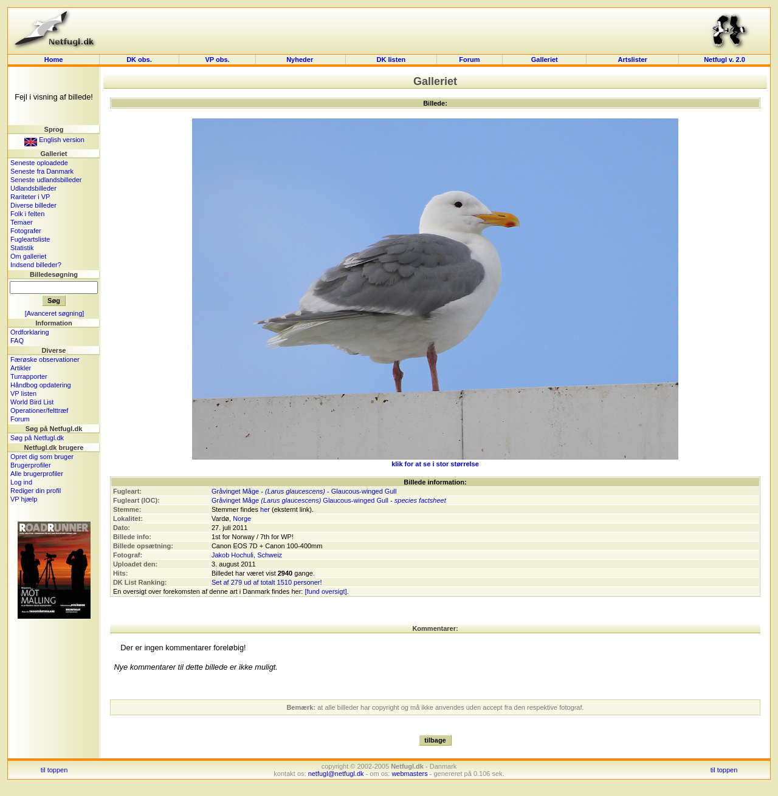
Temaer (21, 222)
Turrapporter (28, 376)
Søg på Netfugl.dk (37, 437)
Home (53, 59)
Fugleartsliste (30, 239)
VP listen (23, 393)
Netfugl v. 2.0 (724, 59)
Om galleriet (28, 256)
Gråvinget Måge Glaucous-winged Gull (300, 500)
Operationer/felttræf (39, 410)
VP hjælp (23, 499)
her (265, 509)
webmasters (409, 773)
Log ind (21, 482)
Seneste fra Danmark (42, 171)
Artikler (20, 368)
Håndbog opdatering (40, 385)
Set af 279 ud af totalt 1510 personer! (267, 582)
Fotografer (25, 230)
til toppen (54, 770)
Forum (469, 59)
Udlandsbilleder (33, 188)
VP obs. (217, 59)
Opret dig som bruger (42, 456)
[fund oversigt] (325, 591)
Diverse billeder (33, 205)
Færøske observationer (45, 359)
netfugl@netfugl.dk (336, 773)
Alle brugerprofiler (36, 473)
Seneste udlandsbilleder (45, 179)
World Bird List (31, 402)
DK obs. (139, 59)
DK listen (391, 59)
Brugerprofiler (30, 465)
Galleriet (544, 59)
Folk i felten (27, 213)
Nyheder (300, 59)
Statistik (22, 247)
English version (54, 139)
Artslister (632, 59)
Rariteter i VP (30, 196)
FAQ (17, 340)
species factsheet (420, 500)
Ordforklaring (29, 332)
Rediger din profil (35, 490)
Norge (242, 518)
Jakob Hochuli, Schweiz (247, 555)
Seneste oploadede (39, 162)
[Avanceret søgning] (54, 313)
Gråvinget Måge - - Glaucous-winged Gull (304, 491)
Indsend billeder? (35, 264)
